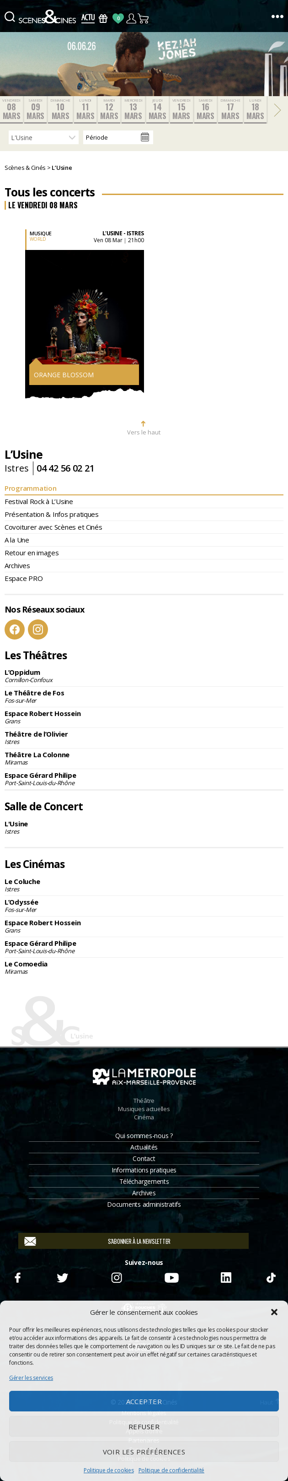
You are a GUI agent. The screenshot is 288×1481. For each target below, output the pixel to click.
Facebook (15, 629)
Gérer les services (31, 1378)
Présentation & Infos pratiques (52, 514)
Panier (143, 18)
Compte (131, 18)
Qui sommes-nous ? (143, 1135)
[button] (274, 1312)
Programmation (31, 488)
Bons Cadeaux (103, 18)
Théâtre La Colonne (144, 758)
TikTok (270, 1276)
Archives (17, 565)
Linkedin (226, 1276)
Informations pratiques (144, 1170)
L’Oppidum (144, 675)
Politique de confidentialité (171, 1470)
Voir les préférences (144, 1451)
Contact (144, 1158)
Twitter (62, 1276)
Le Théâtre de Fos (144, 696)
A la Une (17, 539)
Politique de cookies (109, 1470)
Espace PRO (24, 578)
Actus (88, 18)
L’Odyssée (144, 905)
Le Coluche (144, 885)
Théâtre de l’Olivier (144, 737)
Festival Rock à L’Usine (39, 501)
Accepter (144, 1401)
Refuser (144, 1426)
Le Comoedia (144, 967)
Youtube (171, 1276)
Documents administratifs (144, 1204)
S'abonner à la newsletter (139, 1241)
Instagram (38, 629)
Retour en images (32, 552)
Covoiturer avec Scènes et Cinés (53, 527)
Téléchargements (144, 1181)
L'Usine (144, 827)
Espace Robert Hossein (144, 717)
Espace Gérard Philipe (144, 778)
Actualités (144, 1147)
